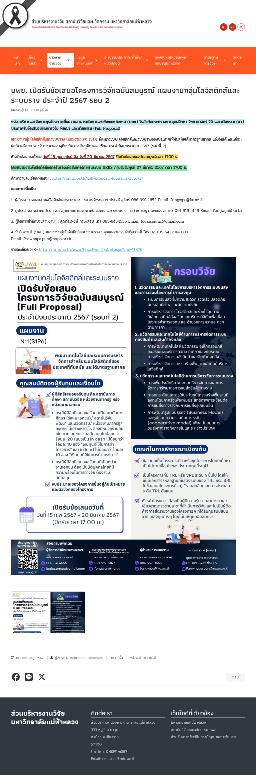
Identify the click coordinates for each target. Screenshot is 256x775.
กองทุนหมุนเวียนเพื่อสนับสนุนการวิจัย (170, 60)
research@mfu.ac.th (118, 759)
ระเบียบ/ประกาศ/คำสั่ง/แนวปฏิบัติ (123, 60)
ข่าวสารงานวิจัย (55, 60)
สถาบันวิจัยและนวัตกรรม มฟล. (194, 730)
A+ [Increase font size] (232, 27)
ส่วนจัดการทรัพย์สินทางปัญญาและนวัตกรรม (204, 737)
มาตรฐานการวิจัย (211, 60)
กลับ (235, 677)
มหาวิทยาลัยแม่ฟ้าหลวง (188, 722)
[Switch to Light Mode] (241, 27)
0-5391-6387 (117, 751)
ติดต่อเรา (237, 60)
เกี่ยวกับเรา (32, 60)
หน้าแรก (17, 60)
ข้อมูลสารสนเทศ (84, 60)
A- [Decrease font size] (224, 27)
